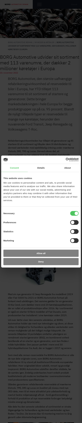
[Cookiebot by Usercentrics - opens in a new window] (66, 160)
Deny (41, 261)
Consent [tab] (14, 167)
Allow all (41, 253)
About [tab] (67, 167)
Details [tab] (41, 167)
